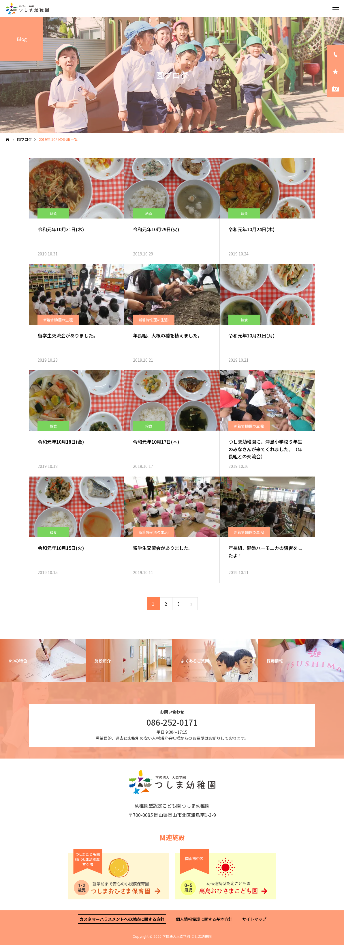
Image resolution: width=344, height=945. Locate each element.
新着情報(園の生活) (58, 319)
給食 (53, 213)
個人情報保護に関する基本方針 (204, 919)
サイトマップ (254, 919)
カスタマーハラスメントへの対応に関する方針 (122, 919)
